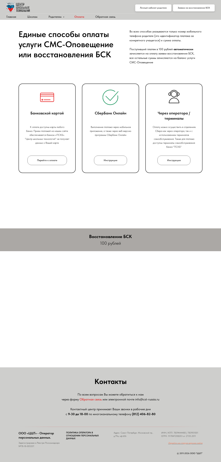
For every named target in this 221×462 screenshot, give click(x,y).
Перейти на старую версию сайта (185, 443)
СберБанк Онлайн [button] (110, 113)
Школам (32, 16)
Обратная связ (90, 399)
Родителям (55, 16)
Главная (11, 16)
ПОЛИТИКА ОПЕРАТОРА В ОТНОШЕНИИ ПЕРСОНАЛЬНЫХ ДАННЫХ (82, 435)
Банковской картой (47, 113)
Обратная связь (105, 16)
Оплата (79, 16)
